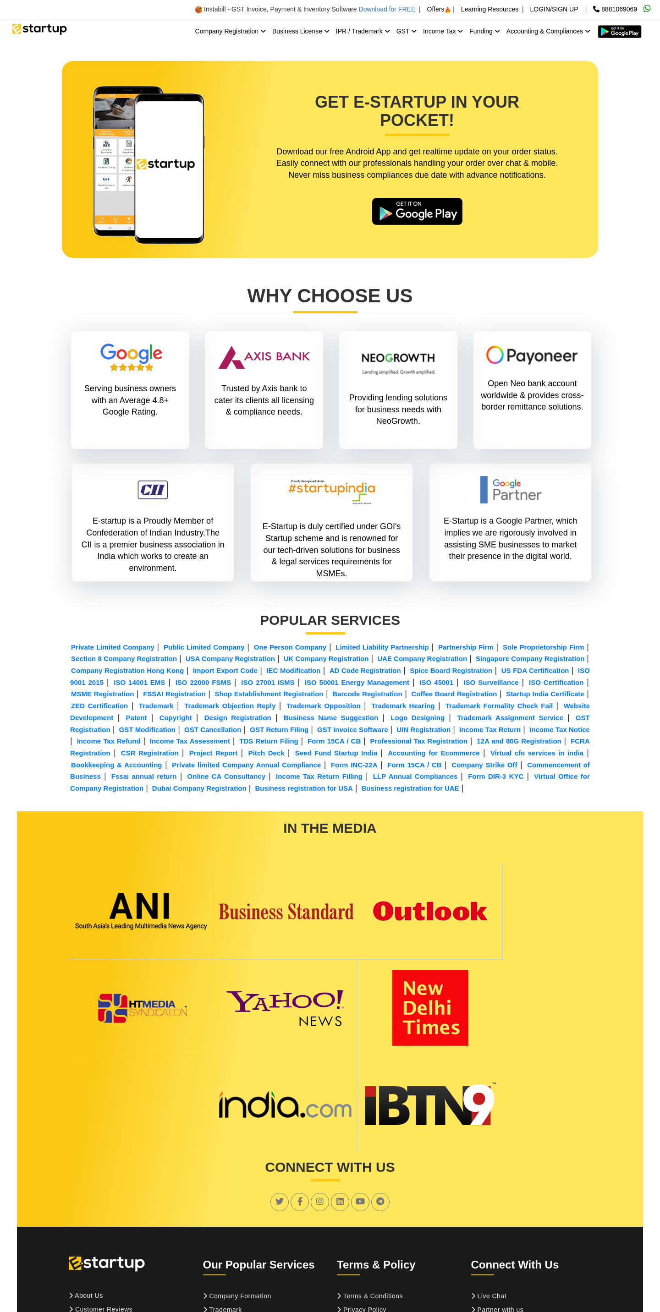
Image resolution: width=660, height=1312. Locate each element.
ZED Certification (99, 706)
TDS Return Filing (268, 741)
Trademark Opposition (323, 706)
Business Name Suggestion (331, 718)
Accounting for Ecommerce (433, 753)
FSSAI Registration (174, 695)
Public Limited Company (204, 647)
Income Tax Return (490, 730)
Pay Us (83, 1236)
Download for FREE (387, 9)
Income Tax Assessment (190, 741)
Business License (301, 31)
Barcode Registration (367, 695)
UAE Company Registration (422, 659)
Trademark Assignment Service (510, 718)
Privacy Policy (361, 1196)
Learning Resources (489, 9)
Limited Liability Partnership (382, 647)
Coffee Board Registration (454, 695)
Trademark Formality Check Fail (499, 706)
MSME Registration (102, 695)
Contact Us (89, 1222)
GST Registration (232, 1210)
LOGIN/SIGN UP (554, 9)
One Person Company (290, 647)
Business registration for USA (303, 789)
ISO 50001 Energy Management (357, 683)
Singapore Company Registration (530, 659)
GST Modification (147, 730)
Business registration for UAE (410, 789)
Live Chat (489, 1182)
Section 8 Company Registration (124, 659)
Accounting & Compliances (548, 31)
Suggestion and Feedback (514, 1223)
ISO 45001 (436, 683)
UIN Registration (423, 730)
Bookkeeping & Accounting (116, 765)
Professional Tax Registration (419, 741)
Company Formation (237, 1182)
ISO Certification (556, 683)
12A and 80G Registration (519, 741)
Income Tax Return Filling (319, 777)
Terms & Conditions (370, 1182)
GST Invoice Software (352, 730)
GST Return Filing (279, 730)
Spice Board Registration (451, 671)
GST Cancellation (212, 730)
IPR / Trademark (363, 31)
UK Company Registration (326, 659)
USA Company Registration (230, 659)
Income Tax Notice (559, 730)
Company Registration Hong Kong (127, 671)
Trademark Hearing (402, 706)
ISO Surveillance (490, 683)
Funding (484, 31)
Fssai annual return (144, 777)
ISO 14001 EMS (139, 683)
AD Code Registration (365, 671)
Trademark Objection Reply (229, 706)
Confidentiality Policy (372, 1223)
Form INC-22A (354, 765)
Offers (439, 9)
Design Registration (237, 718)
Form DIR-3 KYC (495, 777)
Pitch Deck (266, 753)
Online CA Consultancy (226, 777)
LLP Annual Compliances (415, 777)
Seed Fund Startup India (336, 753)
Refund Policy (361, 1210)
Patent (136, 718)
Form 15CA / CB (334, 741)
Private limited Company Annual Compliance (246, 765)
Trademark (156, 706)
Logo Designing (417, 718)
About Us (86, 1181)
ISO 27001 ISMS (267, 683)
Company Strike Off (484, 765)
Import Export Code (225, 671)
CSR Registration (150, 753)
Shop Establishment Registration (268, 695)
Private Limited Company (112, 647)
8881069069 (615, 9)
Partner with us (497, 1196)
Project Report (213, 753)
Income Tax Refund (109, 741)
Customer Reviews (100, 1195)
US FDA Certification (535, 671)
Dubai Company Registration (199, 789)
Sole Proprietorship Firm (543, 647)
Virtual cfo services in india (536, 753)
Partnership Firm (466, 647)
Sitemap (487, 1210)
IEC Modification (293, 671)
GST (406, 31)
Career (82, 1209)
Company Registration (230, 31)
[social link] (279, 1087)
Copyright (176, 718)
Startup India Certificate (545, 695)
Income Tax (443, 31)
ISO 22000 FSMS (203, 683)
